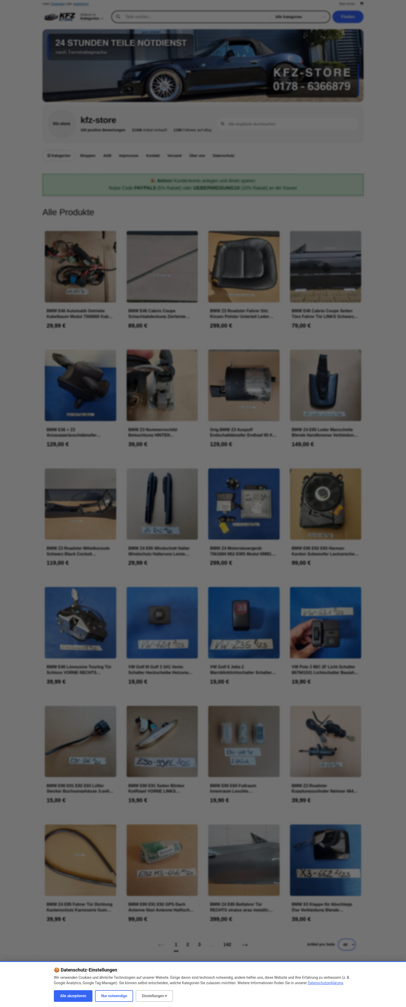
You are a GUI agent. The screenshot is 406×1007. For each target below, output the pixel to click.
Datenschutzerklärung (325, 983)
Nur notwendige (114, 996)
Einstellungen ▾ (154, 996)
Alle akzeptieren (73, 996)
